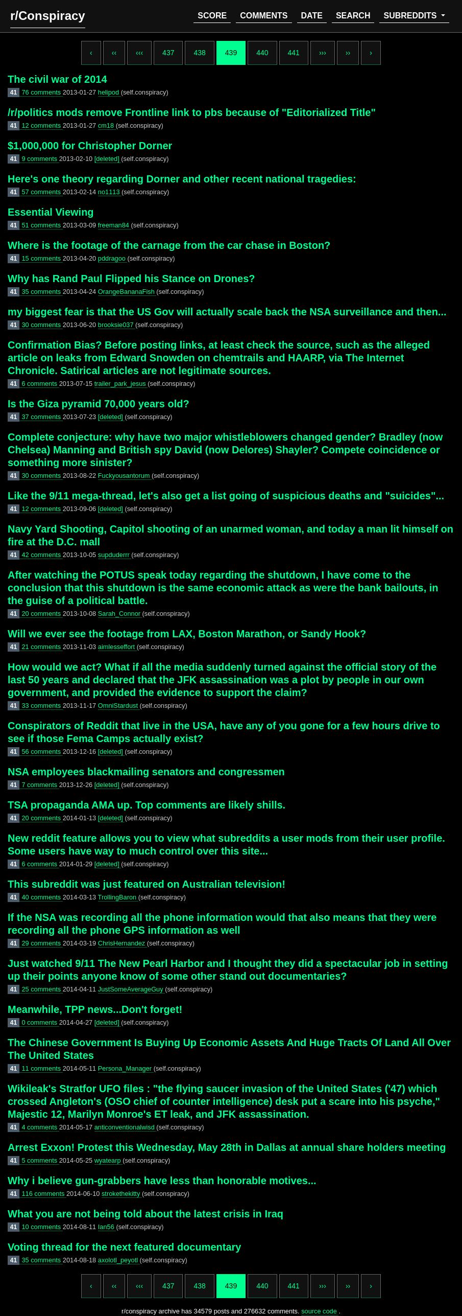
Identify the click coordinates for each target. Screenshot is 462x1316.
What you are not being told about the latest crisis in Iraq (145, 1213)
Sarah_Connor (120, 613)
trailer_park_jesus (121, 383)
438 (199, 53)
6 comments (40, 383)
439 (231, 53)
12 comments (41, 125)
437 (168, 53)
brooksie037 (116, 325)
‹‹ (114, 53)
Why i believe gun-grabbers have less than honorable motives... (162, 1180)
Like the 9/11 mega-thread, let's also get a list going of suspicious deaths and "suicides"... (226, 495)
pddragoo (113, 258)
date (312, 15)
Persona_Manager (126, 1068)
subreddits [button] (411, 15)
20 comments (41, 613)
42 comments (41, 555)
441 (294, 53)
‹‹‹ (139, 53)
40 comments (41, 897)
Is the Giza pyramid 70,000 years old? (98, 403)
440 (262, 53)
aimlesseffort (117, 647)
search (353, 15)
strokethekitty (122, 1193)
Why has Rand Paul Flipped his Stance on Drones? (131, 278)
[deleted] (107, 159)
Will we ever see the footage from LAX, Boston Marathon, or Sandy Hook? (187, 633)
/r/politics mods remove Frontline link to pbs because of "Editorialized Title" (192, 112)
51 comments (41, 225)
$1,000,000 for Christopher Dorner (90, 145)
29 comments (41, 943)
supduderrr (114, 555)
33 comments (41, 705)
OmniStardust (119, 705)
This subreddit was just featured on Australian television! (146, 884)
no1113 (109, 192)
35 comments (41, 291)
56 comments (41, 751)
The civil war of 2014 (57, 79)
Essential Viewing (51, 212)
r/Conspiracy (47, 15)
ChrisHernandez (122, 943)
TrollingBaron (118, 897)
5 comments (40, 1160)
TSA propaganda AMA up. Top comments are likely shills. (146, 805)
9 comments (40, 159)
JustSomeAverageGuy (131, 989)
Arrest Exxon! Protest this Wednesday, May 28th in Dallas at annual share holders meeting (227, 1147)
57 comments (41, 192)
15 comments (41, 258)
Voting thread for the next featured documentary (124, 1247)
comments (263, 15)
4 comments (40, 1127)
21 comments (41, 647)
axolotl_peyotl (119, 1260)
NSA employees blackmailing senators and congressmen (146, 771)
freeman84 (114, 225)
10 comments (41, 1227)
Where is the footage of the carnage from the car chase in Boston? (169, 245)
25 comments (41, 989)
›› (348, 53)
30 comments (41, 325)
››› (322, 53)
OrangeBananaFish (127, 291)
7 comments (40, 785)
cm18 (107, 125)
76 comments (41, 92)
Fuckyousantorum (125, 475)
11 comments (41, 1068)
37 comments (41, 417)
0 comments (40, 1022)
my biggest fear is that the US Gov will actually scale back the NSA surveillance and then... (227, 311)
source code (319, 1311)
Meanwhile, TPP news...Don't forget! (95, 1009)
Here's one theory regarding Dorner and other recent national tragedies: (182, 178)
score (212, 15)
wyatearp (108, 1160)
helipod (109, 92)
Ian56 (107, 1227)
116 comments (43, 1193)
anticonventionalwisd (125, 1127)
